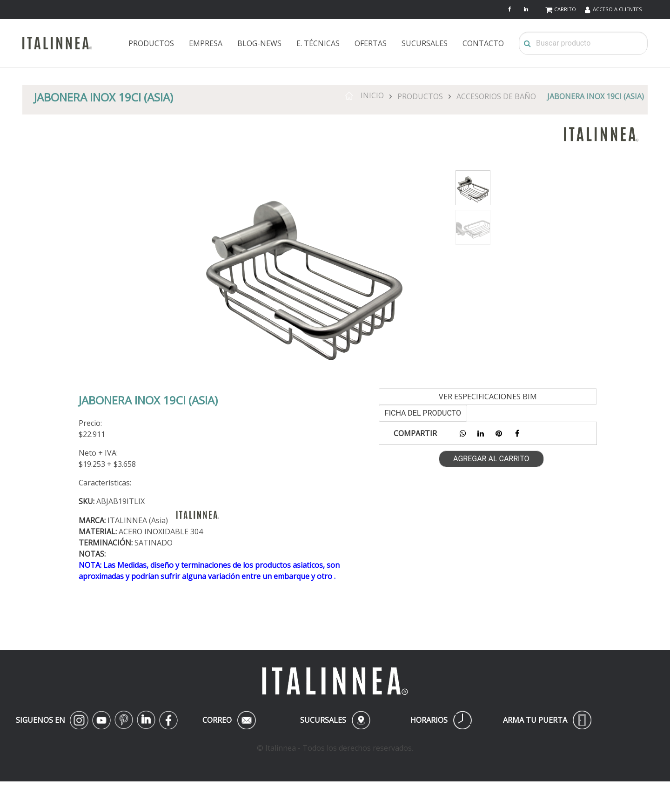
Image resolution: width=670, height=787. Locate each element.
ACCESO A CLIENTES (617, 9)
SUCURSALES (425, 43)
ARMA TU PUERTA (547, 720)
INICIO (364, 95)
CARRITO (565, 9)
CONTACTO (483, 43)
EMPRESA (205, 43)
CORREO (228, 720)
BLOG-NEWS (259, 43)
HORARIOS (441, 720)
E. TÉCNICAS (318, 43)
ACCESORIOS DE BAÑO (496, 96)
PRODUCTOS (151, 43)
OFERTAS (371, 43)
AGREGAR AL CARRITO (491, 458)
